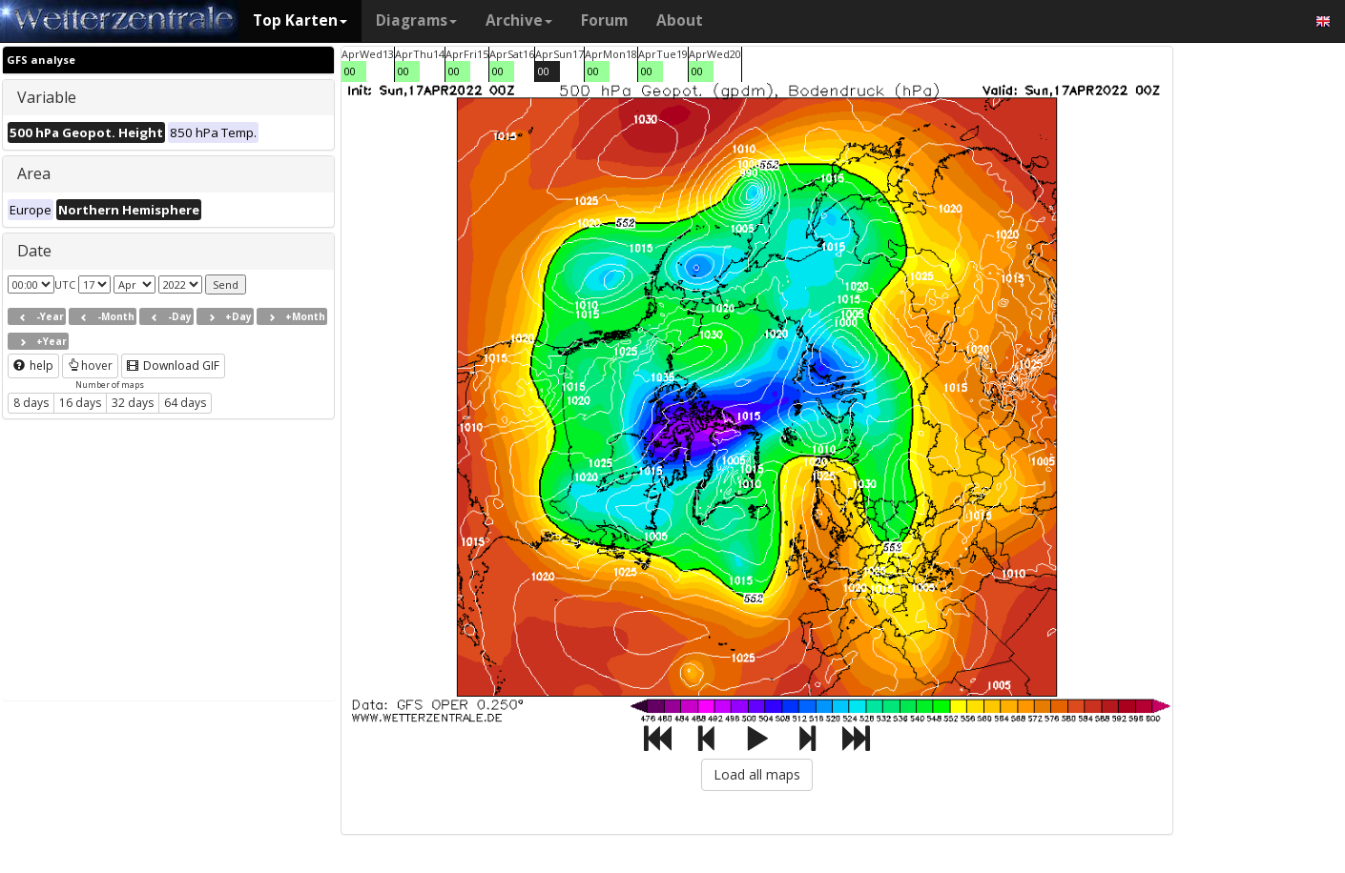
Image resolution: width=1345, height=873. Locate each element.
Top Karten (300, 20)
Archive (519, 20)
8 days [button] (31, 403)
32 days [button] (133, 403)
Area (34, 173)
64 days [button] (185, 403)
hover (90, 365)
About (679, 20)
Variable (46, 97)
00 (350, 71)
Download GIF (173, 365)
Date (34, 250)
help (33, 365)
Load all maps (757, 774)
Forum (604, 20)
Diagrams (416, 20)
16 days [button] (80, 403)
